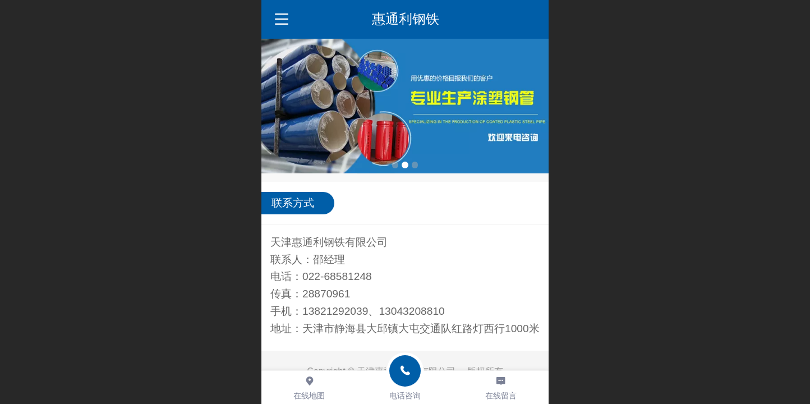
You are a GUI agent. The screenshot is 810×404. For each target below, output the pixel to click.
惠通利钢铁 (405, 18)
